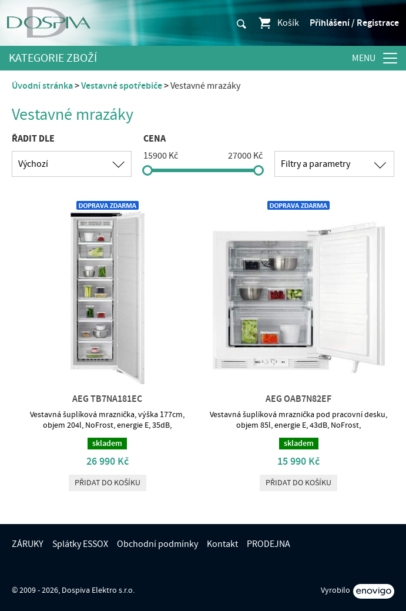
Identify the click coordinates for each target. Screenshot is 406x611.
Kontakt (222, 544)
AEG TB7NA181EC (107, 399)
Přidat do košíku (107, 483)
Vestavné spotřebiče (121, 85)
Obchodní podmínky (157, 544)
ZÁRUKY (27, 544)
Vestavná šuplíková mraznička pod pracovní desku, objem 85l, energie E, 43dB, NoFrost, (298, 420)
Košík (278, 23)
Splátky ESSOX (80, 544)
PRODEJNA (268, 544)
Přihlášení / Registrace (354, 23)
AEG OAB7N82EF (298, 399)
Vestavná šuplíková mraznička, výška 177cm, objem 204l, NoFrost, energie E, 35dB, (107, 420)
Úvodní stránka (42, 85)
